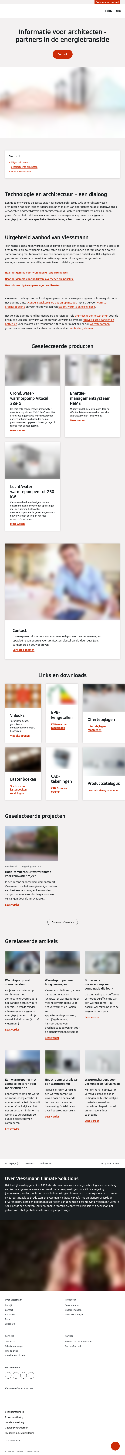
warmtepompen (100, 324)
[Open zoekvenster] (99, 11)
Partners (30, 1163)
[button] (115, 1446)
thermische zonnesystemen (91, 315)
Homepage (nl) (12, 1163)
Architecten (46, 1163)
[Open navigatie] (119, 11)
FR (106, 10)
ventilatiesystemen (81, 328)
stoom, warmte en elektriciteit (76, 306)
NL (110, 10)
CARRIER (35, 1451)
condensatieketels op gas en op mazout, (52, 302)
